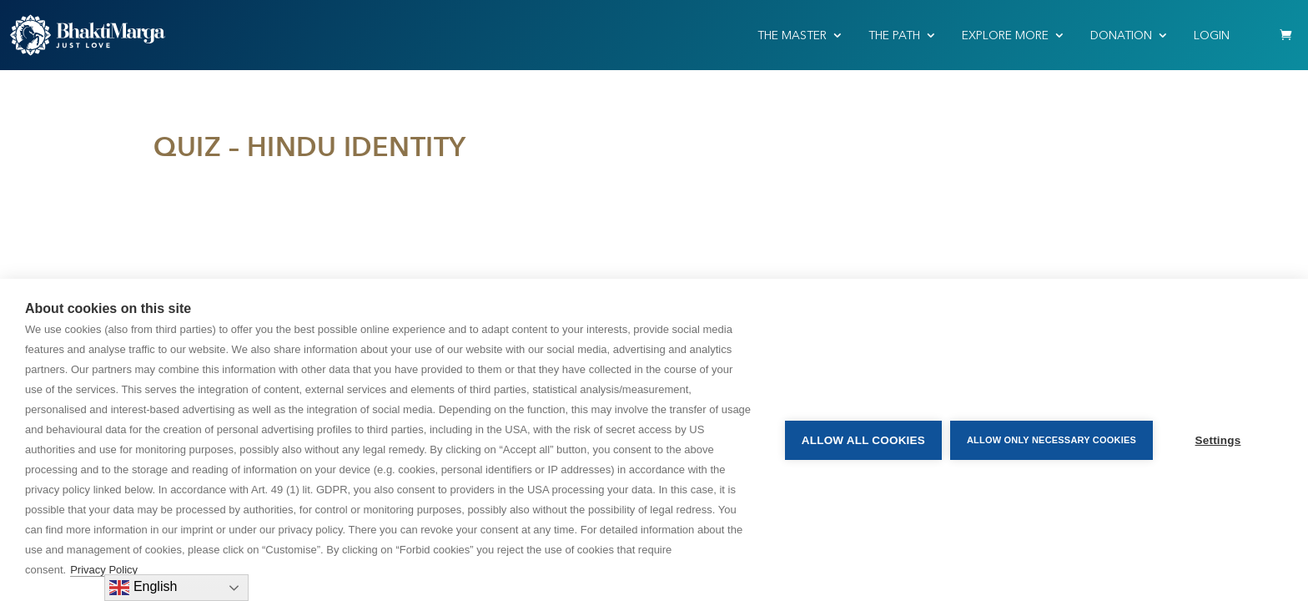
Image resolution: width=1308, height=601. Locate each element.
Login (1212, 35)
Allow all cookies (863, 440)
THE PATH (894, 35)
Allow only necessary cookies (1051, 440)
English (143, 588)
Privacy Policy (104, 569)
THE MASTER (792, 35)
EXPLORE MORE (1005, 35)
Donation (1121, 35)
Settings (1218, 440)
